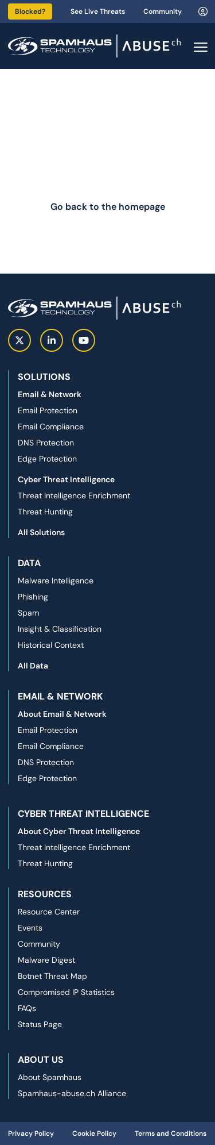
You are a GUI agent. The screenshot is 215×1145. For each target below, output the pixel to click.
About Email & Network (62, 714)
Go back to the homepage (107, 207)
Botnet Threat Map (52, 976)
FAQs (27, 1008)
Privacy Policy (31, 1133)
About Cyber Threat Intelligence (79, 831)
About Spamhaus (49, 1077)
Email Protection (47, 410)
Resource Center (49, 911)
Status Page (40, 1024)
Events (30, 928)
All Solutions (41, 532)
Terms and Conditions (170, 1133)
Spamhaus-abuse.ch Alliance (72, 1093)
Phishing (33, 596)
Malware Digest (46, 960)
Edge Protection (47, 459)
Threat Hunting (45, 511)
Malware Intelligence (55, 580)
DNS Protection (46, 442)
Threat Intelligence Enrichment (74, 495)
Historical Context (51, 645)
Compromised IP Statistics (66, 992)
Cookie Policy (94, 1133)
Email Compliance (51, 426)
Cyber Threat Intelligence (66, 479)
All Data (33, 665)
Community (162, 11)
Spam (28, 613)
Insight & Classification (59, 629)
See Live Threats (98, 11)
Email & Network (49, 394)
